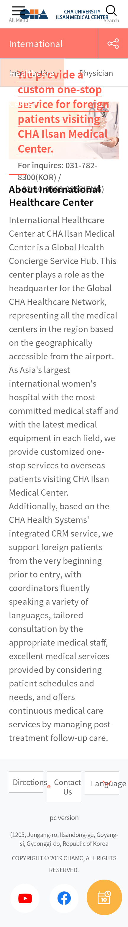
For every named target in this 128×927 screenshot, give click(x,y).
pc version (64, 817)
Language (105, 783)
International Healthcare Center (36, 73)
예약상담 (104, 897)
